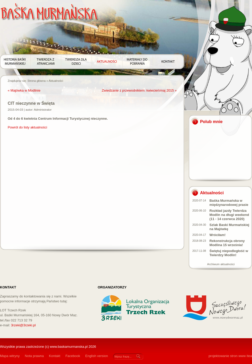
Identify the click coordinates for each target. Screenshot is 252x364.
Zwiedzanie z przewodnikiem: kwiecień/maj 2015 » (139, 90)
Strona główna (37, 80)
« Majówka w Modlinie (24, 90)
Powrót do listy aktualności (27, 127)
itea (249, 356)
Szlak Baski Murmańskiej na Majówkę (229, 227)
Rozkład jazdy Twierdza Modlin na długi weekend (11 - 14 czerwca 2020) (229, 215)
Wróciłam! (218, 235)
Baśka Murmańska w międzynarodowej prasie (229, 203)
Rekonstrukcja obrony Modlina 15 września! (227, 243)
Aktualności (56, 80)
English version (96, 356)
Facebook (72, 356)
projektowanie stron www (227, 356)
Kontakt (54, 356)
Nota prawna (34, 356)
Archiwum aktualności (221, 264)
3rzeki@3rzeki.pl (23, 325)
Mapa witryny (10, 356)
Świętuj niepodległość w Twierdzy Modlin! (229, 253)
